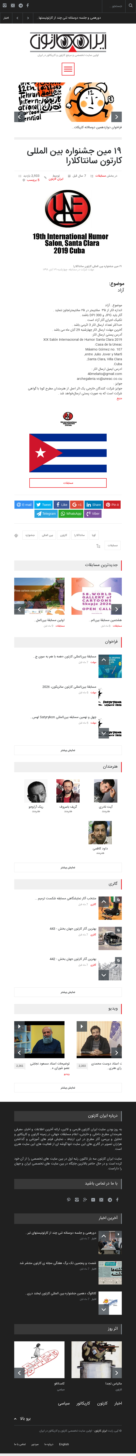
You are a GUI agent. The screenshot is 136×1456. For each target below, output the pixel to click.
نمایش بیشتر (68, 750)
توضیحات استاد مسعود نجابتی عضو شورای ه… (50, 1066)
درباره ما (48, 1444)
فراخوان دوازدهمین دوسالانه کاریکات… (97, 127)
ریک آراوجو (36, 807)
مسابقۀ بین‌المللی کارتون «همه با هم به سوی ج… (64, 656)
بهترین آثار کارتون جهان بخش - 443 (73, 929)
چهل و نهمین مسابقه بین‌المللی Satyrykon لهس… (63, 717)
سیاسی (61, 1390)
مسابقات (100, 176)
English (64, 1444)
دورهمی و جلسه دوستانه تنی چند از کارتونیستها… (68, 18)
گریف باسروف (68, 807)
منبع (119, 398)
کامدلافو (59, 1384)
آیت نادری (105, 807)
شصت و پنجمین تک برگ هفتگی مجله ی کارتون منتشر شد (58, 1263)
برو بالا (25, 1419)
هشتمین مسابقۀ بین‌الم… (105, 620)
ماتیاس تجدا (113, 1384)
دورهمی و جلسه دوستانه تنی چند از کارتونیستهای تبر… (60, 1233)
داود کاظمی (100, 849)
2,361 (20, 1066)
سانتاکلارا (79, 535)
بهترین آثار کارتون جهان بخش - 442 (73, 959)
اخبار (94, 1239)
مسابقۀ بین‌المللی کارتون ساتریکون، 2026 (69, 687)
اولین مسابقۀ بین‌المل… (49, 620)
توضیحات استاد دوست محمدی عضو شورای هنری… (111, 1066)
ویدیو (67, 1074)
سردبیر (35, 1444)
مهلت (93, 662)
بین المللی (47, 535)
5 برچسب (33, 180)
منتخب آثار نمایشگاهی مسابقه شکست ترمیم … (65, 898)
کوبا (94, 535)
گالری (93, 905)
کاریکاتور (83, 1403)
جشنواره (30, 535)
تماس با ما (20, 1444)
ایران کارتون (56, 179)
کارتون (63, 535)
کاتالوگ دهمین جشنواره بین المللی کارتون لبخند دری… (60, 1293)
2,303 (83, 1066)
